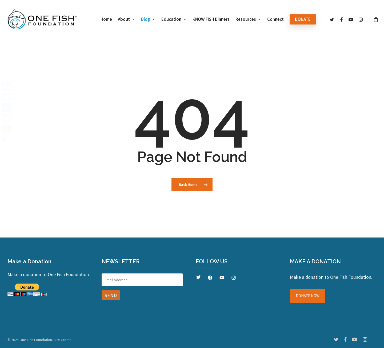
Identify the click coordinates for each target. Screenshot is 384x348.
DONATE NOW (307, 295)
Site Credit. (62, 339)
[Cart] (376, 19)
